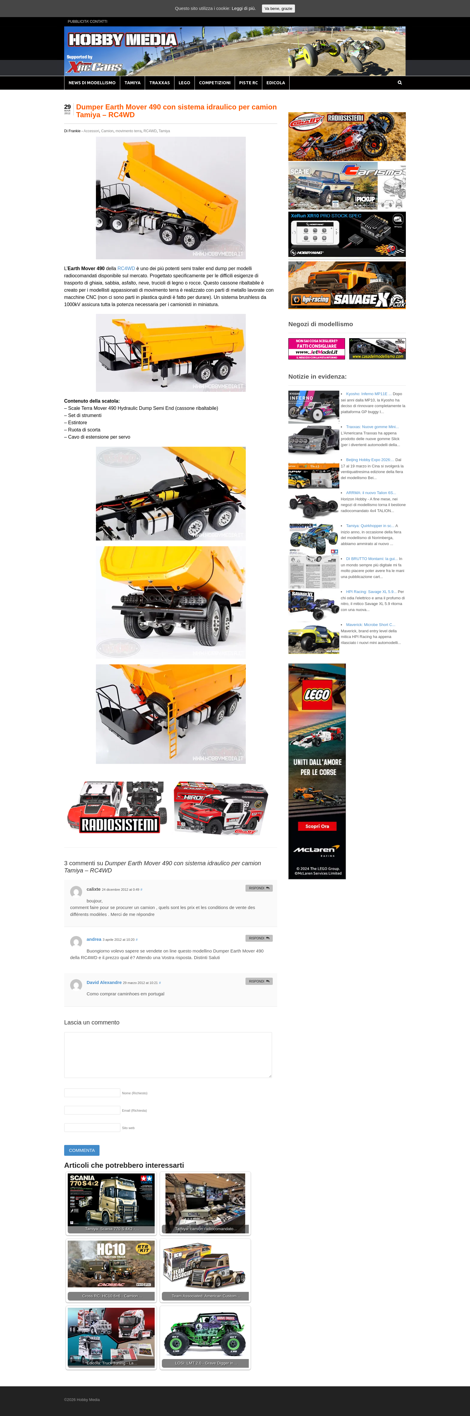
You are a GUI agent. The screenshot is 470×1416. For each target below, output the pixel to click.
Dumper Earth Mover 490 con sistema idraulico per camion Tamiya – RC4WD (176, 111)
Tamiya (164, 131)
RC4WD (150, 131)
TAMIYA (132, 82)
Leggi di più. (244, 8)
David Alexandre (104, 982)
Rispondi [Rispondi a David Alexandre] (256, 981)
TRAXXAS (159, 82)
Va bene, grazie (278, 8)
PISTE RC (248, 82)
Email (134, 1110)
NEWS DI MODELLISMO (92, 82)
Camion (107, 131)
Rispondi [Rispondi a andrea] (256, 938)
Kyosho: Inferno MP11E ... (369, 394)
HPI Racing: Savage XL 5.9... (371, 591)
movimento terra (128, 131)
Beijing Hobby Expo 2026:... (370, 460)
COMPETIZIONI (215, 82)
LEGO (184, 82)
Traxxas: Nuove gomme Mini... (372, 427)
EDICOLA (275, 82)
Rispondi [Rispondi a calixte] (256, 888)
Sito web (128, 1128)
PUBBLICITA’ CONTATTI (87, 21)
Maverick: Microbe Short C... (370, 624)
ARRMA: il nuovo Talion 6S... (371, 492)
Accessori (91, 131)
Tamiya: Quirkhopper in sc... (370, 525)
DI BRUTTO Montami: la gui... (372, 558)
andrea (94, 939)
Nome (134, 1093)
